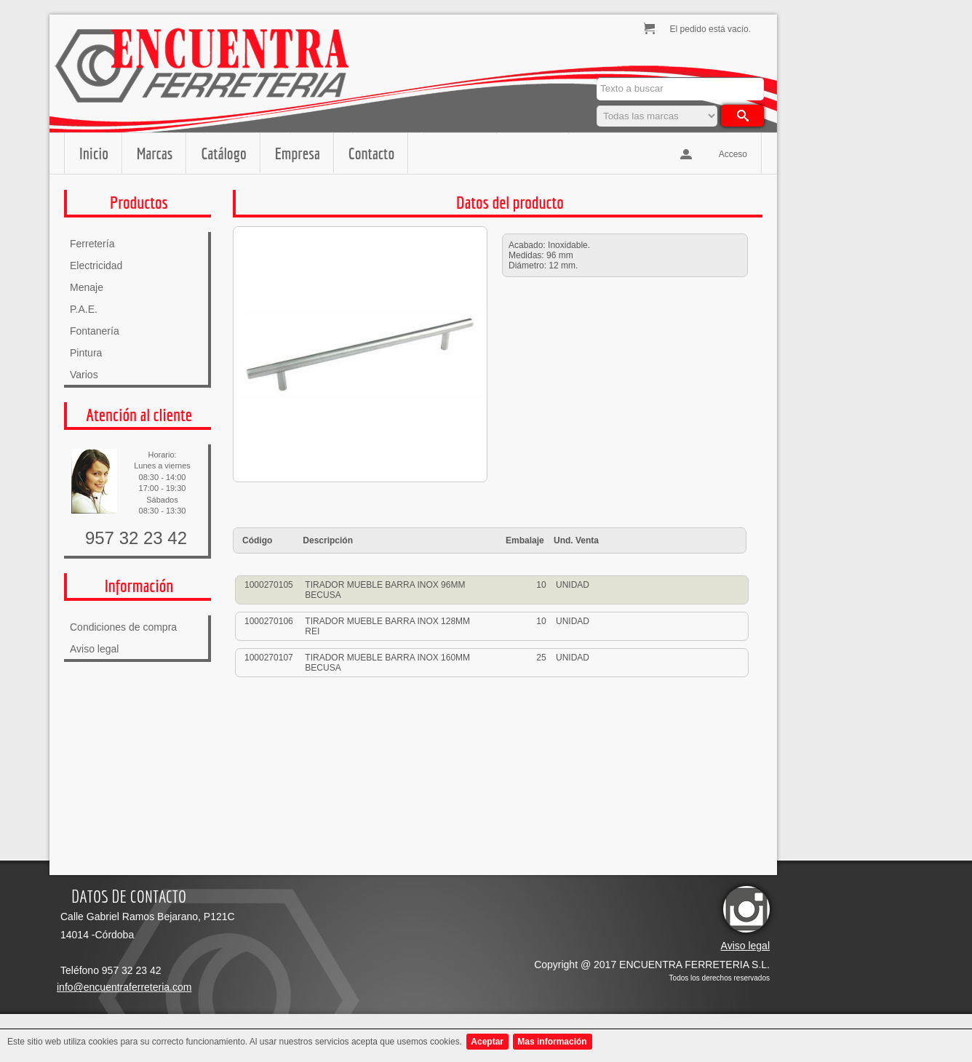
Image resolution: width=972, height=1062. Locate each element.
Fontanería (94, 331)
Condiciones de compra (123, 627)
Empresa (297, 153)
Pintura (86, 353)
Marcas (154, 153)
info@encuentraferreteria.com (124, 987)
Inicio (93, 153)
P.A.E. (83, 309)
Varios (84, 374)
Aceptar (487, 1042)
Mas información (551, 1042)
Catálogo (223, 153)
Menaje (86, 287)
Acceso (733, 154)
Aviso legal (94, 649)
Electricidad (96, 265)
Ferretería (92, 243)
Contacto (371, 153)
